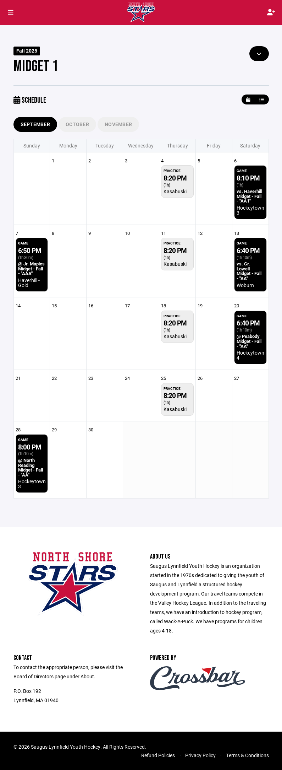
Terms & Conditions (247, 755)
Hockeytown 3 (250, 210)
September (35, 124)
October (77, 124)
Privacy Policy (200, 755)
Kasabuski (175, 191)
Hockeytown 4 (250, 355)
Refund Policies (158, 755)
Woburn (245, 285)
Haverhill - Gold (29, 283)
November (118, 124)
